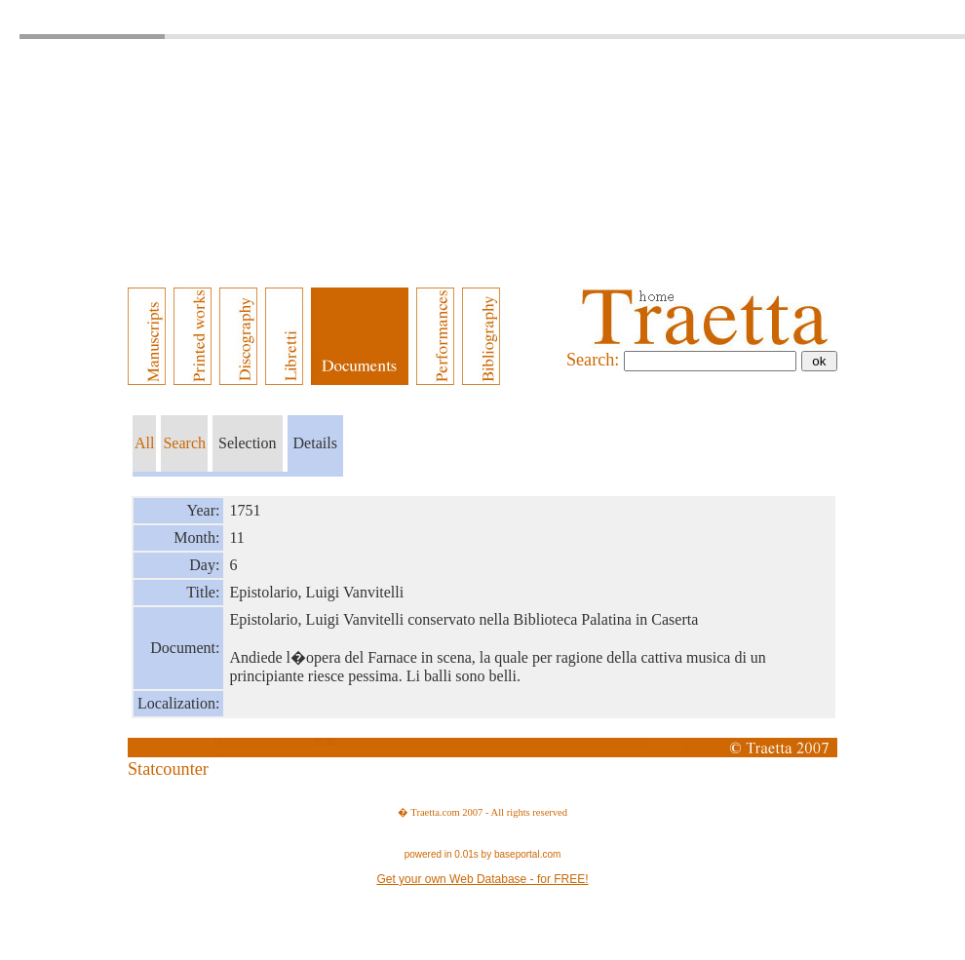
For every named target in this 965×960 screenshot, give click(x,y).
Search (184, 443)
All (144, 443)
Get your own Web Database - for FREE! (482, 879)
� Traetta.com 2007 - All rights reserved (482, 812)
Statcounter (168, 769)
